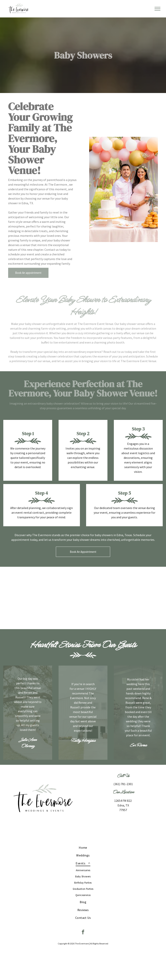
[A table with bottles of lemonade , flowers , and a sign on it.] (133, 597)
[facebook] (83, 933)
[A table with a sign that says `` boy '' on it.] (32, 597)
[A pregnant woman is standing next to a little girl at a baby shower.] (82, 597)
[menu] (157, 9)
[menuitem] (83, 847)
